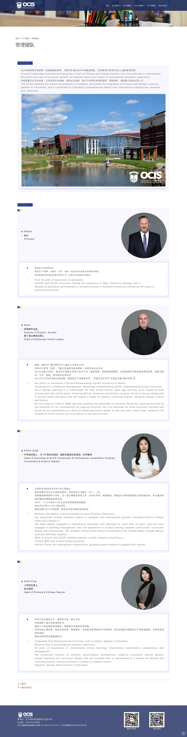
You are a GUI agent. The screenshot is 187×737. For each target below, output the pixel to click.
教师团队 (28, 688)
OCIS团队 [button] (127, 6)
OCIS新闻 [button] (151, 6)
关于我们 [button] (116, 6)
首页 (108, 6)
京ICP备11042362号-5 (50, 725)
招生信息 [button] (163, 6)
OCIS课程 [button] (139, 6)
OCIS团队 (25, 38)
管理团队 (35, 38)
